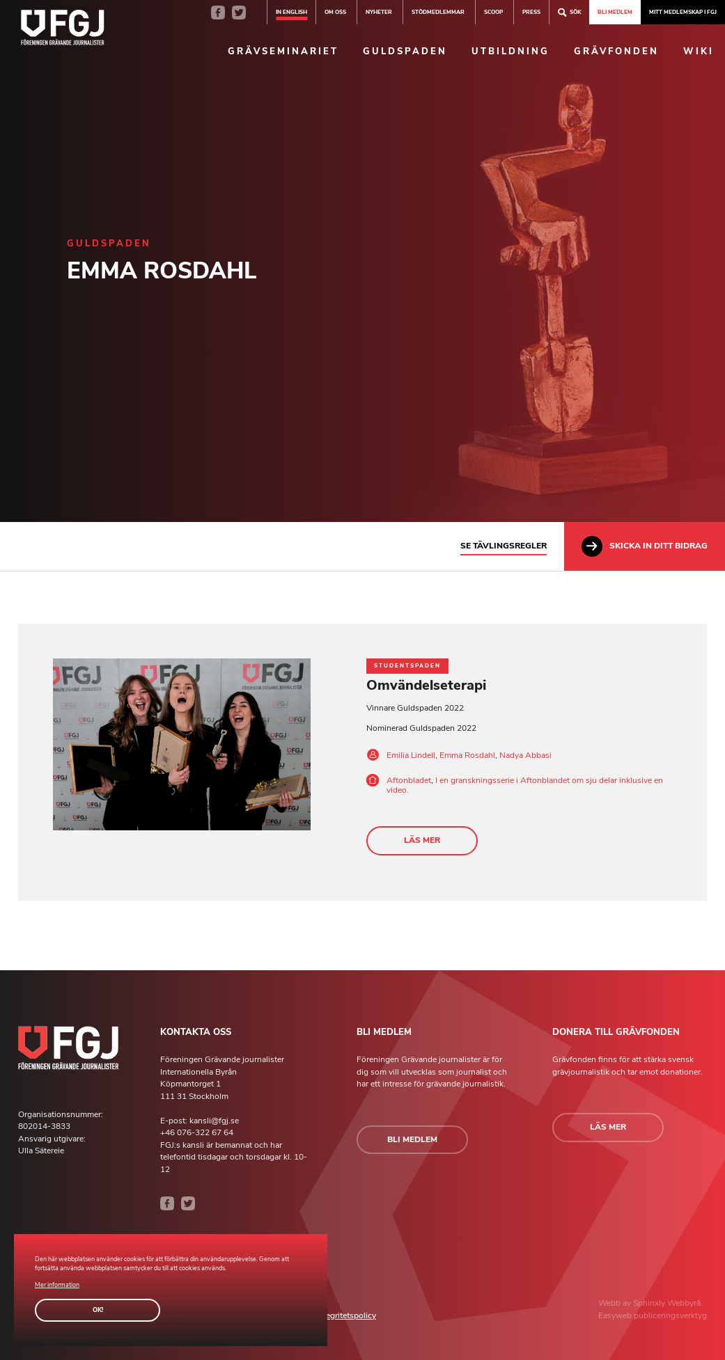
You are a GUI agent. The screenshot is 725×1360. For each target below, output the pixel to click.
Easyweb (616, 1315)
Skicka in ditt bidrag (645, 546)
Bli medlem (615, 12)
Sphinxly (650, 1302)
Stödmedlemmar (438, 12)
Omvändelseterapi (426, 685)
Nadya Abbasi (525, 755)
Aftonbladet (409, 780)
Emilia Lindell (411, 755)
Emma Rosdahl (467, 755)
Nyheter (379, 12)
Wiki (698, 51)
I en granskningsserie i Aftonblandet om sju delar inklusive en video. (525, 785)
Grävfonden (616, 51)
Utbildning (510, 51)
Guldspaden (405, 51)
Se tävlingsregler (503, 545)
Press (531, 12)
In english (291, 12)
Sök (569, 12)
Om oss (335, 12)
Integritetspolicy (346, 1315)
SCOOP (493, 12)
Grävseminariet (283, 51)
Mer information (57, 1285)
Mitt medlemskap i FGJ (683, 12)
